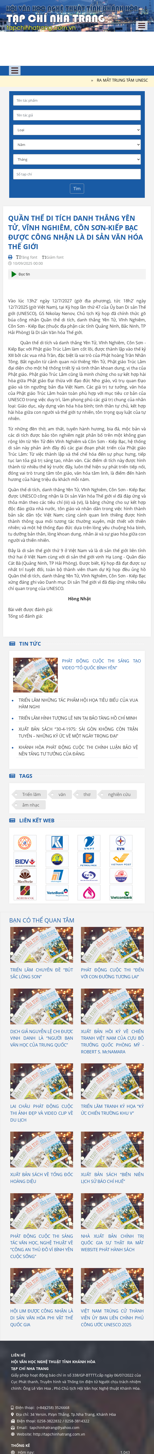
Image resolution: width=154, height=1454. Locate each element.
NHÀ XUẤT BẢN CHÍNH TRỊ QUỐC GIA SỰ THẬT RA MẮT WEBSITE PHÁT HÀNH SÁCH (112, 1242)
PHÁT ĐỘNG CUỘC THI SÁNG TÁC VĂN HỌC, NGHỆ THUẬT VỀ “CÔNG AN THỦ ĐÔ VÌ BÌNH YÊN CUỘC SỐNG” (41, 1246)
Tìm (77, 188)
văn (62, 794)
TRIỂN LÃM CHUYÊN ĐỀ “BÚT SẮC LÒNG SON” (41, 973)
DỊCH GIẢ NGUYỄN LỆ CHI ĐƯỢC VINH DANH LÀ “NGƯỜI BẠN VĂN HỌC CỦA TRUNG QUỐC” (41, 1038)
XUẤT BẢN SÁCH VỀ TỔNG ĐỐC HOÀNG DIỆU (41, 1178)
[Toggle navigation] (141, 25)
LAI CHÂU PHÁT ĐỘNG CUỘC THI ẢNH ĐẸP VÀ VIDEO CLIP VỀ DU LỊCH (41, 1113)
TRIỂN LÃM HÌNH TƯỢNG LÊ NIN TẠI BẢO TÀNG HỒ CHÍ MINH (78, 718)
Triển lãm (31, 794)
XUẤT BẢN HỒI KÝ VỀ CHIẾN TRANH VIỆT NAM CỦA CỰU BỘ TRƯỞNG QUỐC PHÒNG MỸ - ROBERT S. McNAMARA (112, 1042)
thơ (87, 794)
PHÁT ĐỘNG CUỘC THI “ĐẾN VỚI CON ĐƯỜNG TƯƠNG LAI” (112, 973)
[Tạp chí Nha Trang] (72, 17)
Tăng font (26, 257)
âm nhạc (30, 805)
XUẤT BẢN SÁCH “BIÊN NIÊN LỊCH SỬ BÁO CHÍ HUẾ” (112, 1178)
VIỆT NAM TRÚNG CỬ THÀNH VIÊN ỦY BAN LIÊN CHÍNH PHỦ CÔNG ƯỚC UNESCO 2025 (112, 1317)
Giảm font (53, 257)
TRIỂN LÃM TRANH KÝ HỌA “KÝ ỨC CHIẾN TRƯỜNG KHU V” (112, 1109)
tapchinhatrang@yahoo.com (54, 1427)
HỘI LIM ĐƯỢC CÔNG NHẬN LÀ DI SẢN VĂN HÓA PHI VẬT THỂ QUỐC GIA (41, 1317)
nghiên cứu (119, 794)
